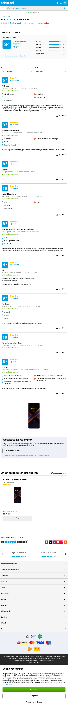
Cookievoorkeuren (33, 660)
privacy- (60, 682)
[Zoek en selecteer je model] (36, 8)
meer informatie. (55, 658)
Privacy (16, 660)
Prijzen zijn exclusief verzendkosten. (55, 656)
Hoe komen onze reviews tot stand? (14, 56)
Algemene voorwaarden (47, 660)
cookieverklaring (8, 684)
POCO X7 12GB (6, 16)
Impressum (23, 660)
